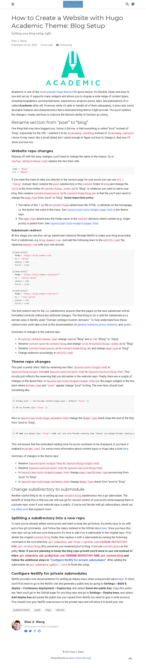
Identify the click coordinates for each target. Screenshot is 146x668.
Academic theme (74, 658)
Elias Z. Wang (18, 40)
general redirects (88, 324)
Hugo (48, 610)
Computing (65, 45)
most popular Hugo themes (56, 92)
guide (37, 610)
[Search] (127, 4)
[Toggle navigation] (12, 4)
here (125, 448)
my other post (19, 509)
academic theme (21, 610)
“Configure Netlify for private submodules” (78, 560)
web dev (60, 610)
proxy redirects (108, 324)
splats (127, 324)
